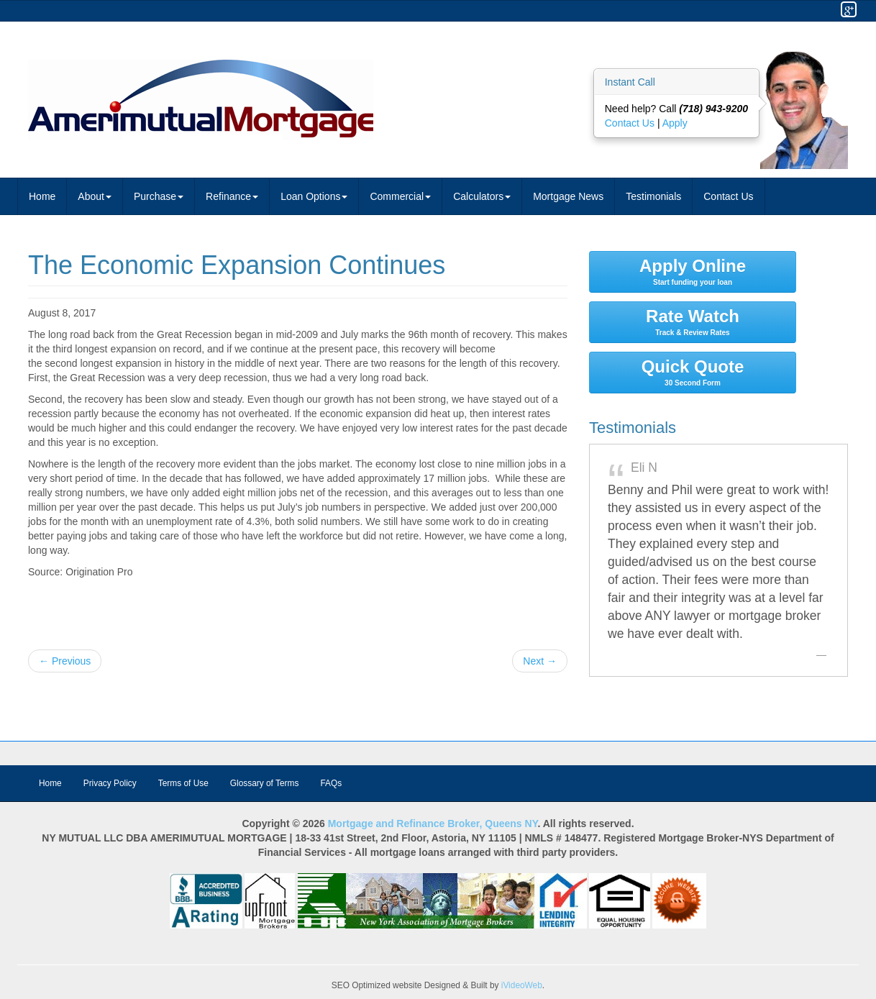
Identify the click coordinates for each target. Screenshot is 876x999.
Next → (540, 661)
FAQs (331, 783)
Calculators (482, 196)
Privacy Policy (110, 783)
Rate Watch (692, 321)
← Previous (65, 661)
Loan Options (313, 196)
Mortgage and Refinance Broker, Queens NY (433, 823)
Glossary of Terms (264, 783)
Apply (675, 123)
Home (42, 196)
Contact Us (631, 123)
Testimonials (653, 196)
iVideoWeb (521, 985)
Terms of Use (183, 783)
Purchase (158, 196)
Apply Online (692, 271)
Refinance (232, 196)
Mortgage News (568, 196)
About (94, 196)
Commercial (400, 196)
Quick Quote (692, 372)
